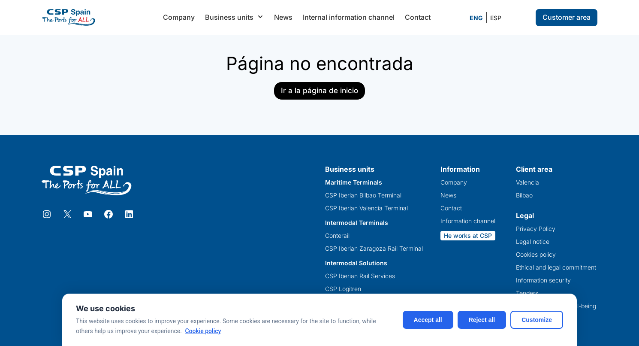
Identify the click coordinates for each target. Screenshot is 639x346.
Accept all (428, 319)
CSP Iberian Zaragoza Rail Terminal (374, 249)
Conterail (337, 236)
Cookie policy (203, 331)
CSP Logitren (343, 289)
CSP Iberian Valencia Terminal (366, 208)
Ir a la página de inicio (319, 90)
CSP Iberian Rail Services (360, 276)
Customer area (567, 17)
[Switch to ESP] (495, 18)
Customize (536, 319)
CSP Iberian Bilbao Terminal (363, 195)
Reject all (482, 319)
